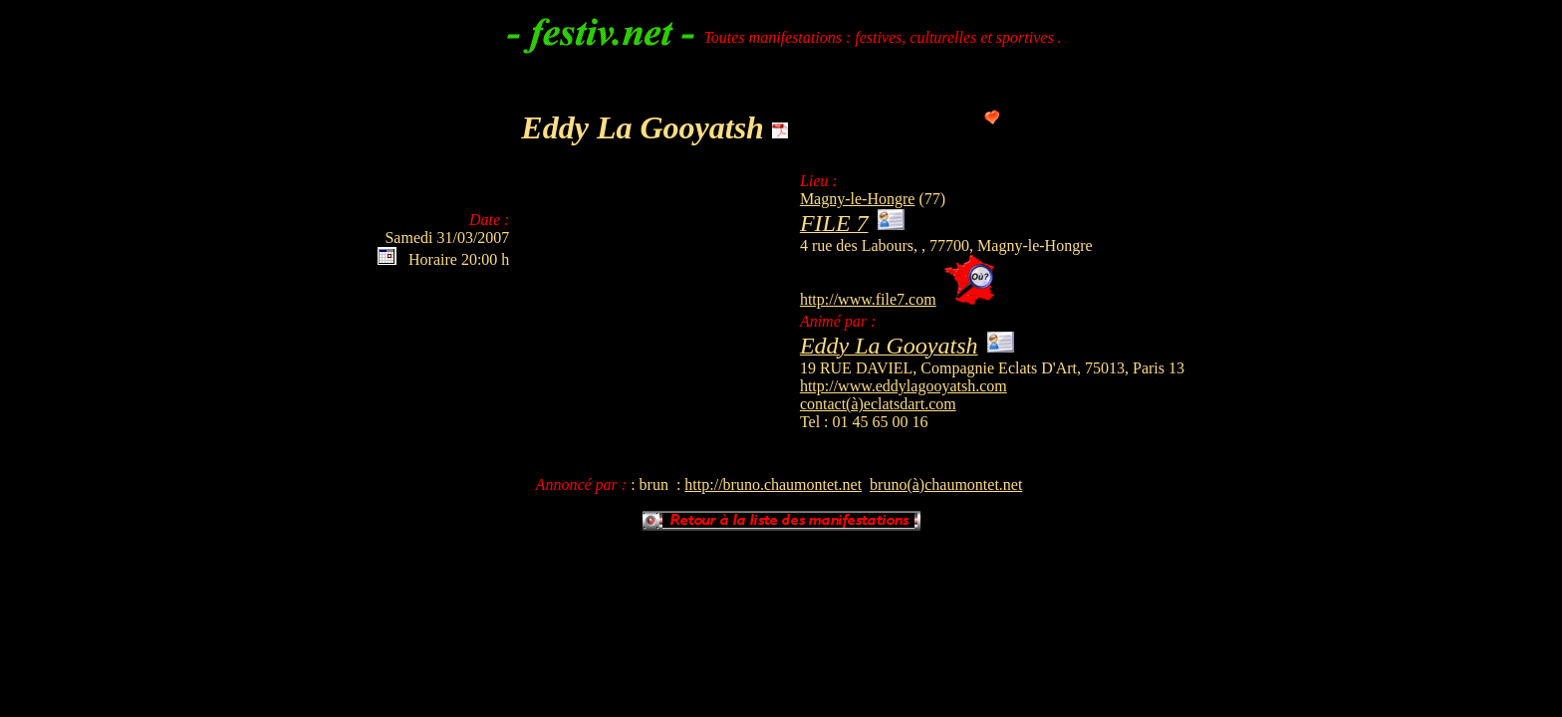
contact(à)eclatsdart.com (878, 403)
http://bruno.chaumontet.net (773, 484)
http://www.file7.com (868, 299)
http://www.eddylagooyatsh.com (903, 385)
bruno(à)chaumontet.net (946, 484)
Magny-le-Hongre (857, 198)
